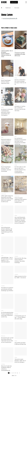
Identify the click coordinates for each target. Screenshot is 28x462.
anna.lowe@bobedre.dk (10, 18)
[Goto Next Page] (19, 373)
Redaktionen (8, 7)
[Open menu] (26, 2)
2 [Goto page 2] (10, 373)
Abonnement (14, 2)
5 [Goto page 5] (17, 373)
